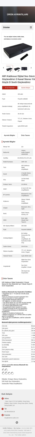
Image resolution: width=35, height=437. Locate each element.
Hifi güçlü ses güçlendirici (11, 381)
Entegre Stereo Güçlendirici (17, 379)
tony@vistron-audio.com (11, 418)
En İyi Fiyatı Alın (11, 87)
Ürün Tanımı (25, 135)
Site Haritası (17, 428)
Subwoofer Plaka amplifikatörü (12, 383)
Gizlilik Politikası (7, 428)
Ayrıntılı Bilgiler (9, 135)
